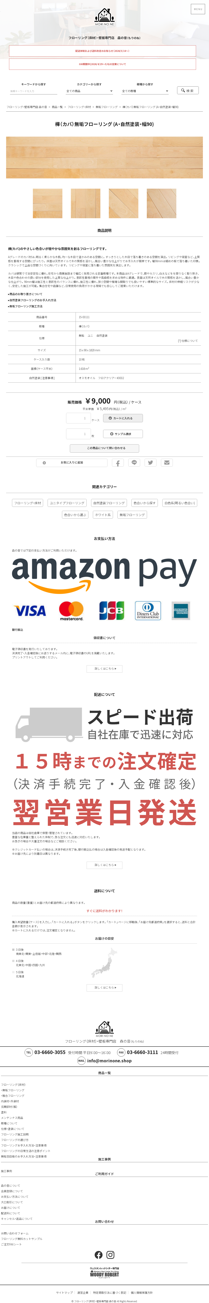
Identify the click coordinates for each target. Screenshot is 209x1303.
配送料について (10, 1213)
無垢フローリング (132, 514)
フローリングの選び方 (15, 1140)
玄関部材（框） (9, 1107)
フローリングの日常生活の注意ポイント (26, 1151)
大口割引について (12, 1202)
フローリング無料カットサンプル (21, 1239)
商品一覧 (104, 1072)
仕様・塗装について (12, 1129)
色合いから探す (145, 503)
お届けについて (10, 1208)
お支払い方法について (15, 1197)
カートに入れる (123, 418)
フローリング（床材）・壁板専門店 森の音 (104, 1041)
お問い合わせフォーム (15, 1233)
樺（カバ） (84, 326)
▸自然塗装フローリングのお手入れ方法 (32, 300)
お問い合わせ (104, 1221)
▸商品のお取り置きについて (25, 294)
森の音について (10, 1185)
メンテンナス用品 (12, 1118)
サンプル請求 (123, 434)
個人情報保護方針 (142, 1293)
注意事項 (47, 377)
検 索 (189, 90)
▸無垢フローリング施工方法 (25, 306)
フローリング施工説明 (15, 1134)
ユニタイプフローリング (67, 503)
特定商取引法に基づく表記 (109, 1293)
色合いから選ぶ (75, 514)
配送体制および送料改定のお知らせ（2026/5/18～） (102, 51)
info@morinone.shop (109, 1061)
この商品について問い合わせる (106, 448)
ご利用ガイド (104, 1173)
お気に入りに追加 (72, 462)
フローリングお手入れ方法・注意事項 (23, 1145)
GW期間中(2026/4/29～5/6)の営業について (102, 64)
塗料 (3, 1112)
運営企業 (82, 1293)
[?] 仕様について (188, 341)
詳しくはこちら (106, 668)
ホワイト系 (103, 514)
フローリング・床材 (27, 503)
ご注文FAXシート (11, 1244)
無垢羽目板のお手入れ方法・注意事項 (23, 1156)
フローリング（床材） (13, 1085)
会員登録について (12, 1191)
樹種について (9, 1123)
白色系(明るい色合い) (180, 503)
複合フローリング (13, 1096)
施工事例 (104, 1159)
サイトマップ (64, 1293)
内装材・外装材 (10, 1101)
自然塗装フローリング (109, 503)
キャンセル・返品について (17, 1219)
